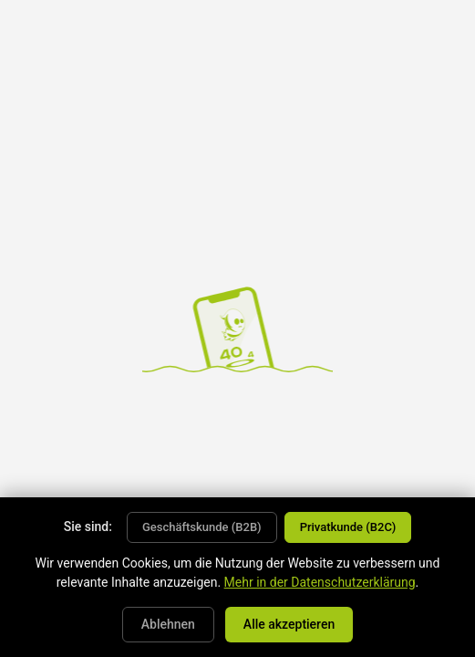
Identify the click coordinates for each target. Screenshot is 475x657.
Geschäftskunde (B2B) (202, 527)
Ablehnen (168, 624)
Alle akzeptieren (289, 624)
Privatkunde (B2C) (348, 527)
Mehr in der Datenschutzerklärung (320, 582)
